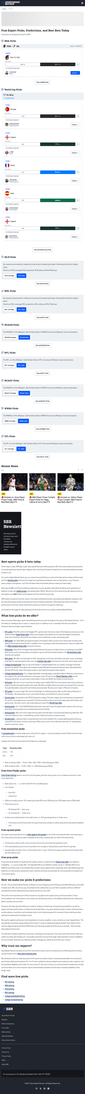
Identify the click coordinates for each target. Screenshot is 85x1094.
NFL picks (9, 632)
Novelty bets (10, 719)
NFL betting (9, 982)
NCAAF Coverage (10, 393)
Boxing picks (10, 713)
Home (4, 9)
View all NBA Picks (42, 82)
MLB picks (9, 649)
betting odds (13, 580)
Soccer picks (10, 697)
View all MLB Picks (42, 284)
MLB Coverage (9, 276)
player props (22, 591)
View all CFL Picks (43, 457)
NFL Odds (21, 365)
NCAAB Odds (24, 337)
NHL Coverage (9, 309)
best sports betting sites (27, 954)
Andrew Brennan (14, 123)
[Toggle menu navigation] (82, 3)
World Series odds (74, 652)
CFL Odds (21, 449)
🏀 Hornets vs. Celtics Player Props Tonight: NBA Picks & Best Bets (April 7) (69, 499)
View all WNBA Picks (42, 429)
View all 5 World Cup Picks (42, 250)
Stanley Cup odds (44, 661)
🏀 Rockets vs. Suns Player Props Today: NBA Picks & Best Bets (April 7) (13, 499)
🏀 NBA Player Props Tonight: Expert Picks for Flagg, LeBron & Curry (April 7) (42, 499)
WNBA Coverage (10, 421)
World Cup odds (56, 703)
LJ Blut (11, 151)
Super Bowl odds (22, 634)
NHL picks (9, 658)
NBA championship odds (17, 646)
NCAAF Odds (24, 393)
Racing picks (10, 706)
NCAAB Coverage (10, 337)
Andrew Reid (13, 179)
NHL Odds (21, 309)
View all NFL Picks (42, 373)
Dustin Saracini (13, 208)
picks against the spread (36, 834)
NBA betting (9, 985)
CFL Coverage (9, 449)
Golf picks (8, 682)
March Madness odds (64, 676)
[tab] (78, 64)
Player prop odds (62, 862)
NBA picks (9, 641)
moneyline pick (8, 733)
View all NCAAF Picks (42, 401)
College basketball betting (15, 996)
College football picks (13, 665)
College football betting (14, 999)
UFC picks (8, 691)
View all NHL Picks (42, 317)
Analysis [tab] (75, 73)
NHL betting (9, 992)
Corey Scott (12, 72)
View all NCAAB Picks (42, 345)
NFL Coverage (9, 365)
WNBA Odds (23, 421)
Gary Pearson (13, 236)
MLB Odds (21, 276)
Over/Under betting (8, 775)
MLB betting (9, 989)
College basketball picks (14, 673)
